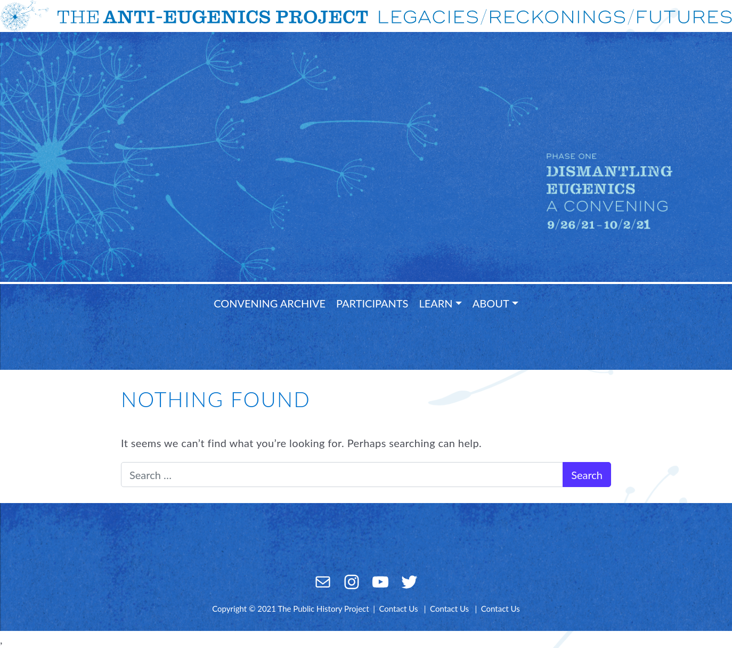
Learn (435, 303)
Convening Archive (270, 303)
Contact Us (398, 608)
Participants (372, 303)
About (491, 303)
